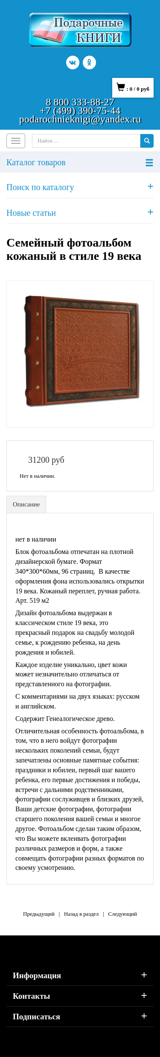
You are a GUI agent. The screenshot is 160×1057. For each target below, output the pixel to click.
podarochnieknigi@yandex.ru (80, 119)
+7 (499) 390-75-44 (80, 110)
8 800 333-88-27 (80, 101)
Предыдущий (39, 914)
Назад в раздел (81, 914)
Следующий (122, 914)
